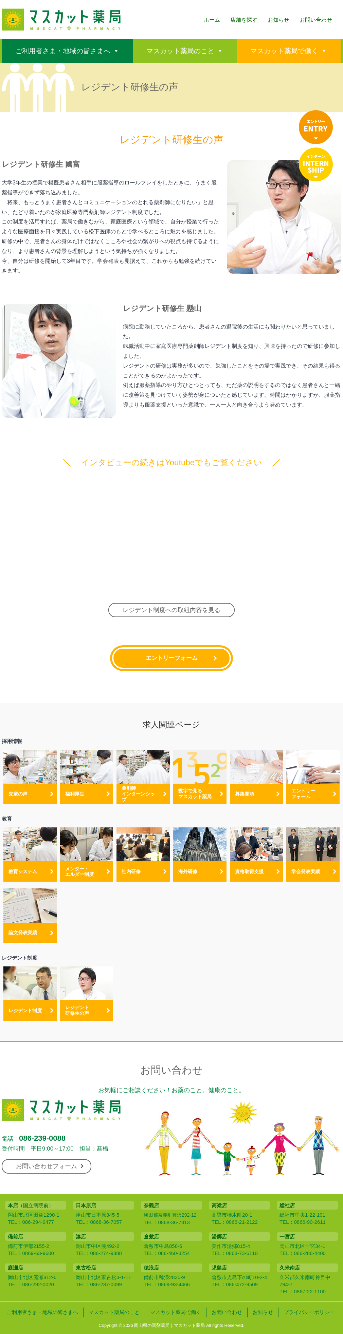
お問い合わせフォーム (50, 1166)
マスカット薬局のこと (180, 51)
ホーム (212, 20)
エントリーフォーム (172, 658)
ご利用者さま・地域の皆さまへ (62, 51)
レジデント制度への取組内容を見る (171, 610)
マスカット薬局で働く (284, 51)
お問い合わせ (316, 20)
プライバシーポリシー (309, 1312)
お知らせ (278, 20)
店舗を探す (243, 20)
